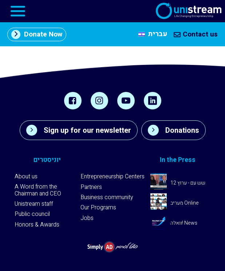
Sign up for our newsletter (78, 130)
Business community (106, 197)
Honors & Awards (37, 224)
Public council (32, 214)
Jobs (87, 218)
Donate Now (36, 34)
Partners (91, 187)
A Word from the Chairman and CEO (38, 190)
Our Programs (98, 207)
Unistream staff (34, 204)
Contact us (196, 34)
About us (26, 176)
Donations (173, 130)
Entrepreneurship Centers (112, 176)
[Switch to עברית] (153, 34)
